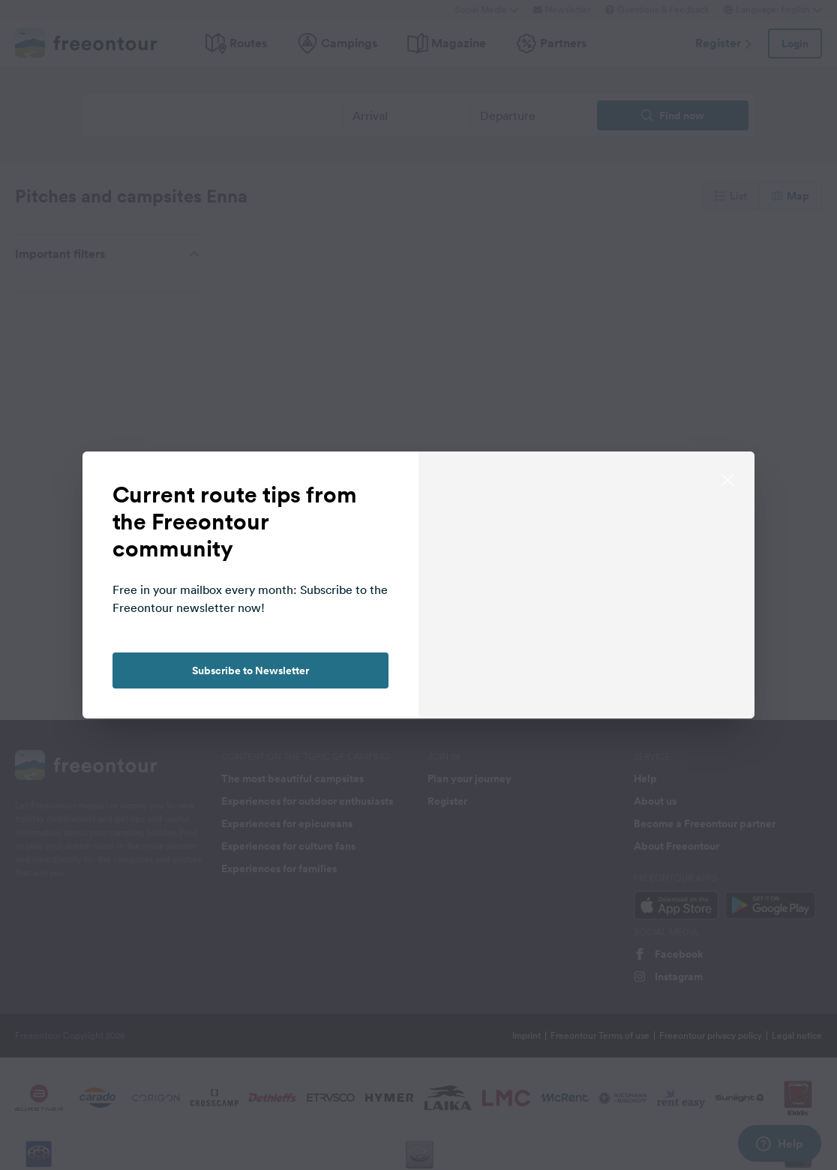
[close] (728, 479)
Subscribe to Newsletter (250, 670)
